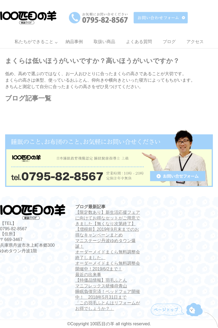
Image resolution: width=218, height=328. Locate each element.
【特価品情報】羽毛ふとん (101, 280)
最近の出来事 (88, 274)
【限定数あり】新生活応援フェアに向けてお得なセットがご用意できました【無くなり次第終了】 (107, 218)
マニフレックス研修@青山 (101, 286)
